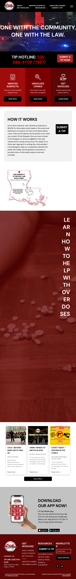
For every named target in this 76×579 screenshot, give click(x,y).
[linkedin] (62, 566)
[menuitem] (21, 6)
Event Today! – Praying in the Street (58, 450)
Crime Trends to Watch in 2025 (37, 449)
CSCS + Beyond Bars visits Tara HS (15, 450)
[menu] (71, 6)
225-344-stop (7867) (29, 59)
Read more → (12, 472)
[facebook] (57, 566)
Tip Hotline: (24, 57)
